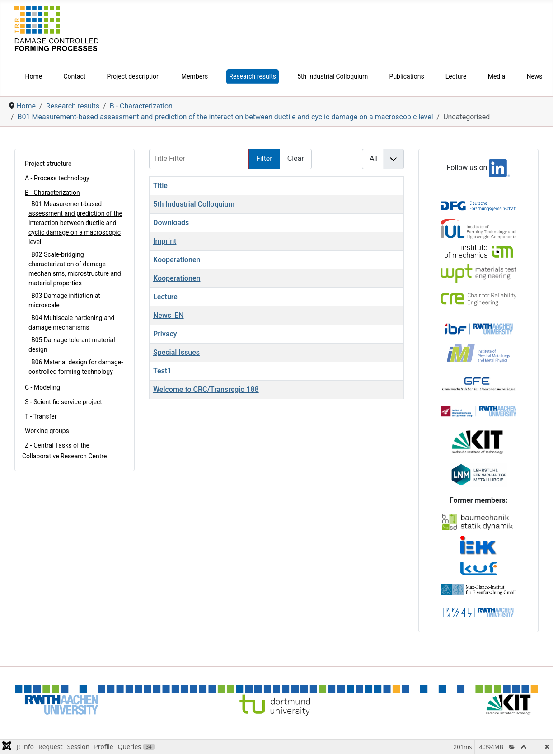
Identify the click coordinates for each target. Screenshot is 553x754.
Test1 (162, 371)
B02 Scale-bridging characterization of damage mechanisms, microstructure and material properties (74, 269)
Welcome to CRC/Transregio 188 (206, 389)
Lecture (456, 76)
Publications (406, 76)
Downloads (171, 222)
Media (497, 76)
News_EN (168, 315)
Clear (295, 158)
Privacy (165, 334)
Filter (264, 158)
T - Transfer (40, 416)
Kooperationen (176, 259)
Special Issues (176, 352)
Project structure (48, 163)
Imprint (164, 241)
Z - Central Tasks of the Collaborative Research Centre (64, 451)
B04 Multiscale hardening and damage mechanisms (71, 322)
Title (160, 185)
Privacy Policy (516, 723)
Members (194, 76)
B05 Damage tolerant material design (71, 344)
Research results (252, 76)
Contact (74, 76)
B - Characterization (52, 192)
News (534, 76)
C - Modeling (42, 387)
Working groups (47, 430)
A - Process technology (57, 178)
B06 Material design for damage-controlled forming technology (75, 366)
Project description (133, 76)
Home (33, 76)
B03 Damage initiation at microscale (64, 300)
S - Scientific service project (63, 401)
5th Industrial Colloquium (332, 76)
